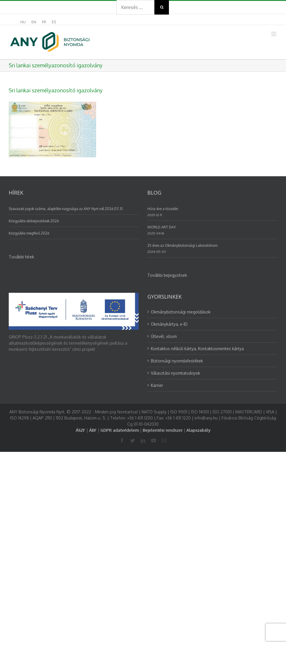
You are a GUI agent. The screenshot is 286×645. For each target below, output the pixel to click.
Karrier (157, 385)
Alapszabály (198, 430)
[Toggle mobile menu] (274, 34)
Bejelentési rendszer (163, 430)
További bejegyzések (167, 275)
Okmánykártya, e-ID (169, 324)
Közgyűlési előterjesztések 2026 (34, 221)
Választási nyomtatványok (175, 373)
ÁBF (93, 430)
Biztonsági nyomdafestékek (177, 360)
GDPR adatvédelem (119, 430)
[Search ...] (135, 7)
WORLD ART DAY (161, 227)
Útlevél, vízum (164, 336)
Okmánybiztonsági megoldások (181, 311)
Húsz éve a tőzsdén (162, 209)
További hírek (21, 256)
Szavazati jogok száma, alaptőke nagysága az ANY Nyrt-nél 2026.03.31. (66, 209)
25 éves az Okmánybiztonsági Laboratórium (182, 245)
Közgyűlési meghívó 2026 (29, 233)
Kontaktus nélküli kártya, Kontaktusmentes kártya (197, 348)
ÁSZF (80, 430)
